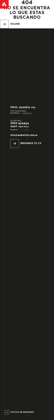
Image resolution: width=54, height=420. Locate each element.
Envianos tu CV (30, 143)
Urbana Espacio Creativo (28, 418)
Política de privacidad (22, 412)
